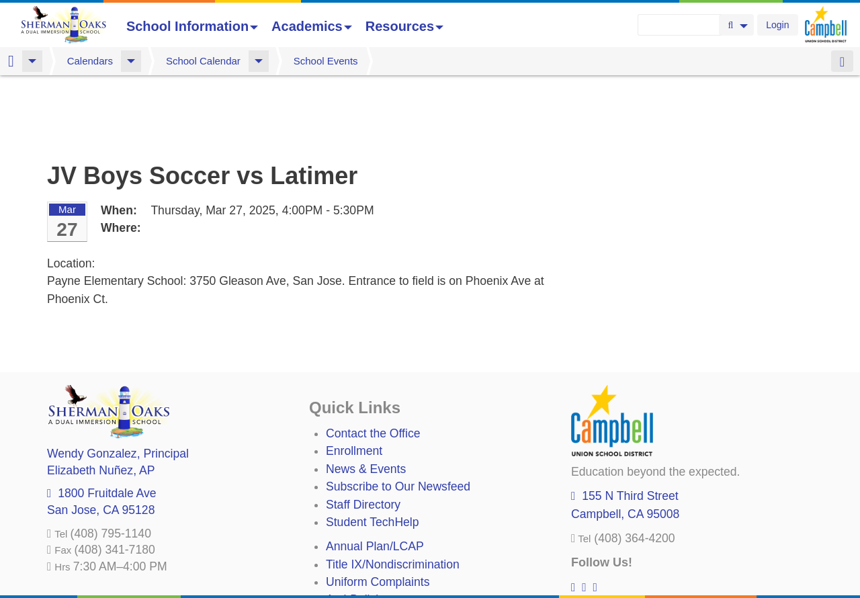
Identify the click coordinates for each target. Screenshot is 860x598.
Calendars (90, 61)
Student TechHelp (372, 451)
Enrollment (354, 380)
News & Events (366, 398)
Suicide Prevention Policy (393, 547)
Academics (311, 26)
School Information (192, 26)
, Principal (118, 383)
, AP (101, 400)
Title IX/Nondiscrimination (393, 494)
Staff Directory (363, 434)
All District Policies (374, 564)
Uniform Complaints (377, 511)
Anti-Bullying (359, 529)
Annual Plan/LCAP (375, 475)
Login (777, 24)
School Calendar (203, 61)
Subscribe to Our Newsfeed (398, 416)
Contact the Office (373, 363)
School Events (326, 61)
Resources (404, 26)
